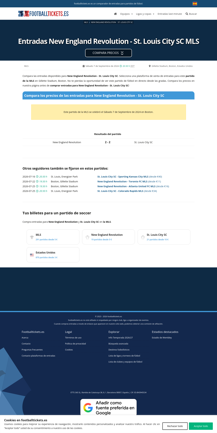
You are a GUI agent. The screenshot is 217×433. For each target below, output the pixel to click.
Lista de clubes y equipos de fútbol (125, 361)
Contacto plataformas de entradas (38, 355)
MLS (86, 22)
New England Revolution (103, 22)
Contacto (26, 343)
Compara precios (106, 53)
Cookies (69, 349)
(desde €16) (133, 186)
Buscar (191, 13)
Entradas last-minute (170, 13)
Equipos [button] (125, 13)
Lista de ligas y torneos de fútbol (124, 355)
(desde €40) (129, 176)
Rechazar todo (175, 426)
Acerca (25, 337)
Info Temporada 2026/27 (120, 337)
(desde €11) (129, 181)
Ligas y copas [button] (143, 13)
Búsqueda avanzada (118, 343)
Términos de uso (73, 337)
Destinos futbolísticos (119, 349)
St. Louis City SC (125, 22)
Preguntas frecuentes (32, 349)
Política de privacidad (75, 343)
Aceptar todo (201, 426)
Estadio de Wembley (162, 337)
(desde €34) (127, 191)
